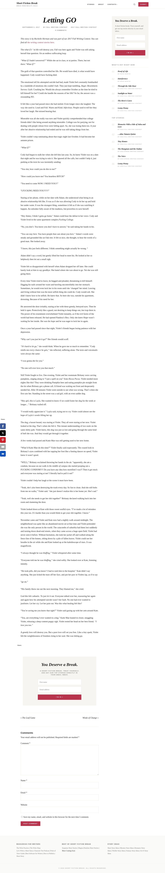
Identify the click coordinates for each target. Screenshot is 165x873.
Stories (90, 4)
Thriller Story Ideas (118, 851)
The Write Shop (35, 848)
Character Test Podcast (41, 851)
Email (24, 793)
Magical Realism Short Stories (88, 848)
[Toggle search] (134, 4)
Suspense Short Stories (69, 848)
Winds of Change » (91, 718)
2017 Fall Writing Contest (84, 27)
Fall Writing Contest (56, 27)
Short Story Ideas (113, 848)
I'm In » (59, 697)
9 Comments (61, 30)
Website (24, 805)
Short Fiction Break (26, 3)
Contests (111, 4)
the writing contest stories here (40, 42)
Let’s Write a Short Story (24, 851)
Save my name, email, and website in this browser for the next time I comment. (56, 817)
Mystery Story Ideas (127, 848)
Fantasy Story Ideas (132, 851)
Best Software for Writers (34, 853)
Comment (25, 743)
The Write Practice (22, 848)
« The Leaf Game (28, 718)
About (101, 4)
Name (24, 780)
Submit (143, 4)
